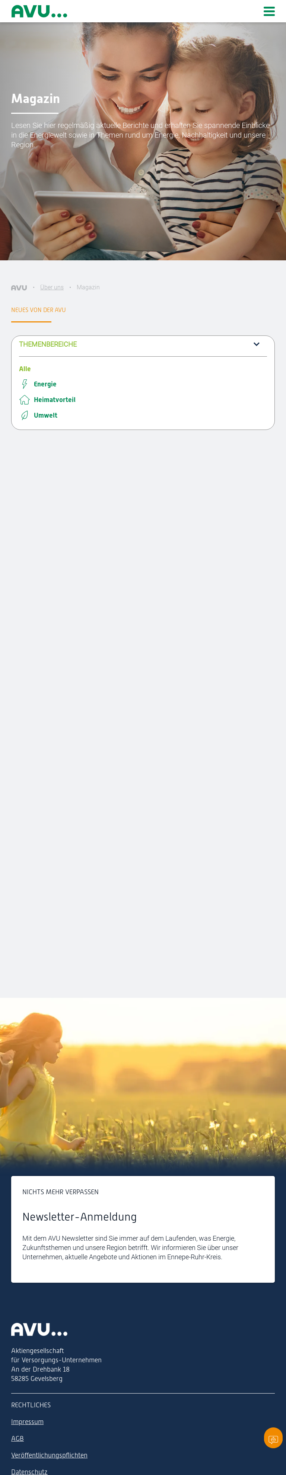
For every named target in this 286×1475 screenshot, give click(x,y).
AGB (17, 1438)
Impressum (27, 1422)
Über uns (52, 287)
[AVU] (19, 287)
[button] (143, 344)
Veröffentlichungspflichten (49, 1455)
